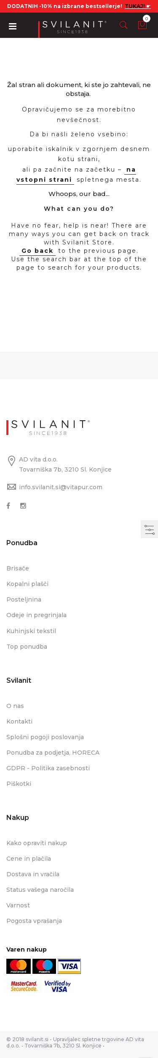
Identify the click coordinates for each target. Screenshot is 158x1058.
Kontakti (19, 721)
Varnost (18, 905)
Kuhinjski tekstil (31, 631)
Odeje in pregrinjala (36, 615)
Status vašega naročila (40, 890)
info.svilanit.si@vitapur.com (60, 487)
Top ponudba (26, 646)
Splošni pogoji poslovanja (45, 737)
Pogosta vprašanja (34, 921)
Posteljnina (23, 599)
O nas (15, 706)
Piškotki (18, 784)
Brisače (17, 568)
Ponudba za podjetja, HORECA (52, 752)
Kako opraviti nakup (36, 843)
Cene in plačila (28, 858)
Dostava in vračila (32, 874)
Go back (37, 251)
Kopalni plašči (27, 584)
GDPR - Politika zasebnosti (48, 768)
